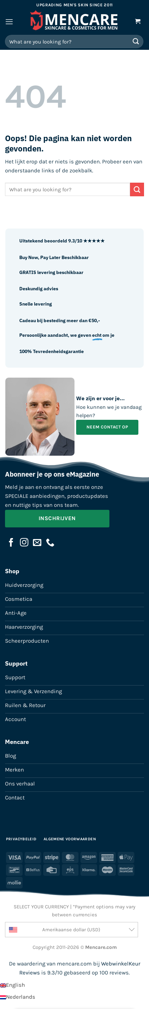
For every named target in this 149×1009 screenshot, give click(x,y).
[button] (9, 21)
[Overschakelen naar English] (12, 985)
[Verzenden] (136, 41)
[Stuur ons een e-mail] (37, 543)
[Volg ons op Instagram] (24, 543)
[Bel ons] (50, 543)
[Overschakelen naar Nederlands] (17, 997)
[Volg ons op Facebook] (11, 543)
